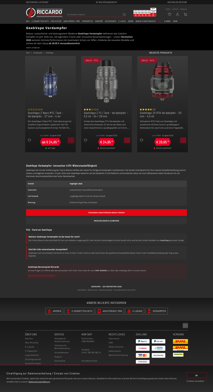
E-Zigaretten (31, 351)
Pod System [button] (56, 21)
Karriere (183, 9)
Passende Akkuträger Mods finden (106, 212)
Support (58, 356)
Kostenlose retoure (177, 2)
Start (28, 53)
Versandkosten (61, 352)
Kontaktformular (89, 360)
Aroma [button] (131, 21)
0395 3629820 (88, 341)
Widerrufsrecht (116, 346)
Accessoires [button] (110, 21)
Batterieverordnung (118, 355)
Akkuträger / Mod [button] (72, 21)
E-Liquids (29, 346)
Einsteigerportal (33, 359)
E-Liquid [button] (122, 21)
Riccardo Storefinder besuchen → (42, 275)
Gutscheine (59, 360)
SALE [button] (160, 21)
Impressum (114, 338)
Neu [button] (28, 21)
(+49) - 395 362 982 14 (91, 352)
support (175, 9)
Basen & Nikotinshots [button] (146, 21)
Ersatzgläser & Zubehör (106, 221)
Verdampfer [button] (87, 21)
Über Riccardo (31, 342)
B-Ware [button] (167, 21)
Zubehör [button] (99, 21)
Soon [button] (175, 21)
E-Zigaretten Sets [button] (40, 21)
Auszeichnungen (33, 363)
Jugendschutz (32, 355)
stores (168, 9)
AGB (111, 342)
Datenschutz (115, 351)
